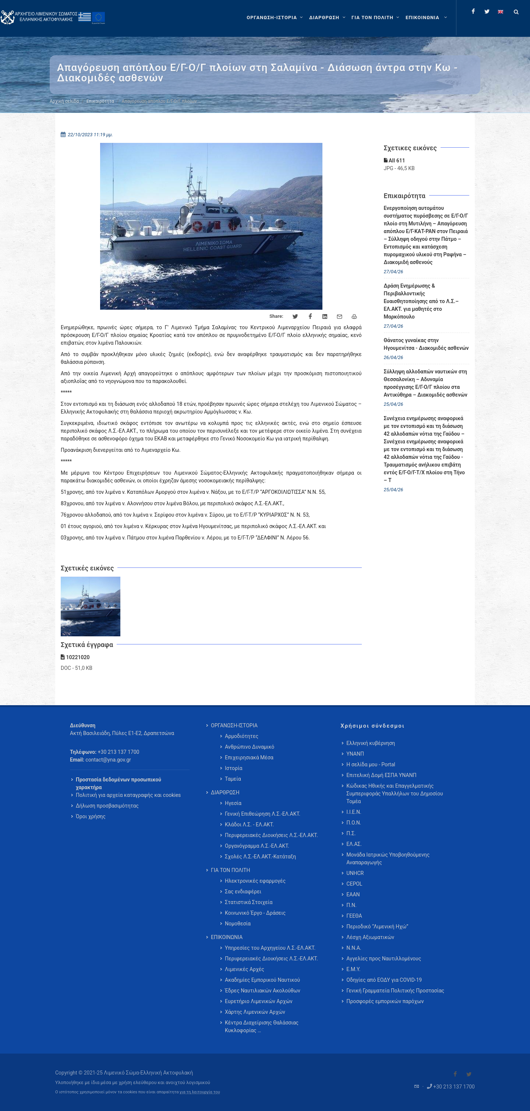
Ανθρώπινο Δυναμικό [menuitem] (249, 747)
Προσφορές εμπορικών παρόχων (385, 1001)
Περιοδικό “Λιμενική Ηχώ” (377, 926)
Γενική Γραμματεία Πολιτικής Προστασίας (395, 991)
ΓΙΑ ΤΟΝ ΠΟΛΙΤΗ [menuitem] (230, 870)
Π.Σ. (351, 833)
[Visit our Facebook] (455, 1074)
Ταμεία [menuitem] (233, 779)
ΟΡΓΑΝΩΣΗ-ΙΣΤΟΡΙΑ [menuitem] (234, 725)
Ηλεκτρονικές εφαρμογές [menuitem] (255, 881)
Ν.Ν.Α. (353, 948)
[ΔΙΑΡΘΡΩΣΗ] (328, 17)
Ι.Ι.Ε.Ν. (353, 812)
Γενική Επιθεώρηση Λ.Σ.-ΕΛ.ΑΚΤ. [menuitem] (262, 814)
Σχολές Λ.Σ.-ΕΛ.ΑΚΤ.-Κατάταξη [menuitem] (260, 856)
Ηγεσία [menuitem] (233, 803)
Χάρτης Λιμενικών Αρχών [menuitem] (255, 1012)
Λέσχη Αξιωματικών (370, 937)
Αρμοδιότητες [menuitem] (241, 736)
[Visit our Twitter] (469, 1074)
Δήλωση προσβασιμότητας (107, 806)
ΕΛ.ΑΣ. (354, 844)
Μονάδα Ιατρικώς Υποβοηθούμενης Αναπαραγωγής (388, 858)
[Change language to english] (500, 11)
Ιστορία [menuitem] (233, 768)
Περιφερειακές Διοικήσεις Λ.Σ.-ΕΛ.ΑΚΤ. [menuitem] (271, 835)
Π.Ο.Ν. (353, 823)
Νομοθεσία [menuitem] (238, 924)
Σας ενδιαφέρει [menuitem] (243, 891)
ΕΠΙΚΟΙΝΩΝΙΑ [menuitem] (227, 937)
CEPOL (354, 884)
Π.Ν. (351, 905)
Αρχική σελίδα (64, 101)
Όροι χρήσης (91, 816)
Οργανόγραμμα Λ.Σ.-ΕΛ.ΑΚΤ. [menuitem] (257, 846)
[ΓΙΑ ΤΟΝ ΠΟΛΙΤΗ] (376, 17)
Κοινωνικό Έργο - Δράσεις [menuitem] (255, 913)
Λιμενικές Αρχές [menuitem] (244, 969)
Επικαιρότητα (100, 101)
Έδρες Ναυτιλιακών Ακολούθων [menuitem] (262, 991)
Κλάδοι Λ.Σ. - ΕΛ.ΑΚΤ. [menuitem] (249, 824)
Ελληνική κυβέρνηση (370, 743)
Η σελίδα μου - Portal (370, 764)
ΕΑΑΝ (353, 894)
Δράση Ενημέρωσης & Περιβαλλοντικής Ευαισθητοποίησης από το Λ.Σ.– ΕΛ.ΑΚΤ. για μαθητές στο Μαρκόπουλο (421, 301)
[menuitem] (427, 17)
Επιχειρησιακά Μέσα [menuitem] (249, 757)
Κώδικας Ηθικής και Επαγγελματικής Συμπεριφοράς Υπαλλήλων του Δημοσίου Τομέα (394, 793)
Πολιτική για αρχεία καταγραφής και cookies (128, 795)
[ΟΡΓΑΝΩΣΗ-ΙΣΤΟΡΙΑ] (276, 17)
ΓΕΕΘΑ (354, 916)
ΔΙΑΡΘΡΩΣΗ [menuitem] (225, 792)
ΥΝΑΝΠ (355, 754)
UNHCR (355, 873)
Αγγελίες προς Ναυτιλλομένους (383, 958)
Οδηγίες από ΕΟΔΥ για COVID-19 (384, 980)
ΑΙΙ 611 (394, 161)
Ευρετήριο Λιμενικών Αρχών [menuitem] (258, 1001)
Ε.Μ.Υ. (353, 969)
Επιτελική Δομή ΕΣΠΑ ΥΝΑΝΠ (381, 775)
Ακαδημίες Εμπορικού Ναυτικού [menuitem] (262, 980)
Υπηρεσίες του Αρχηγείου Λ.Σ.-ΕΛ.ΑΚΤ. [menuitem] (270, 948)
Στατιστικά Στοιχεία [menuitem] (248, 902)
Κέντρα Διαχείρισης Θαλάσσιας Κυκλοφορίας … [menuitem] (261, 1026)
